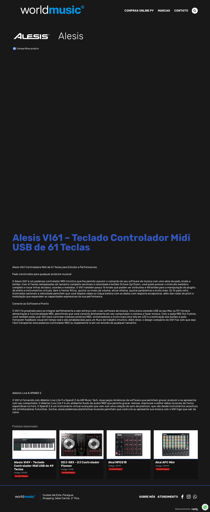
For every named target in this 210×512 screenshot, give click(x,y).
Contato (181, 10)
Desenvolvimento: (186, 509)
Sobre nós (147, 496)
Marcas (164, 10)
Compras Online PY (139, 10)
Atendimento (168, 496)
